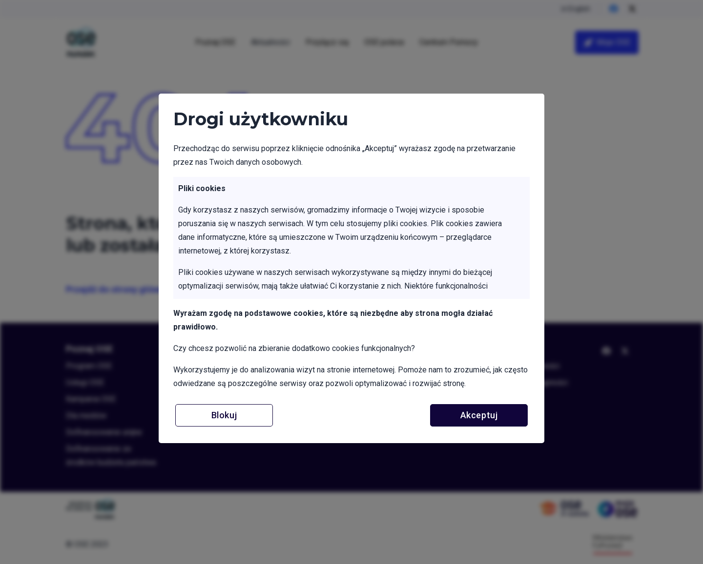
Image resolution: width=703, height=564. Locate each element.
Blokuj (224, 415)
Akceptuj (478, 415)
